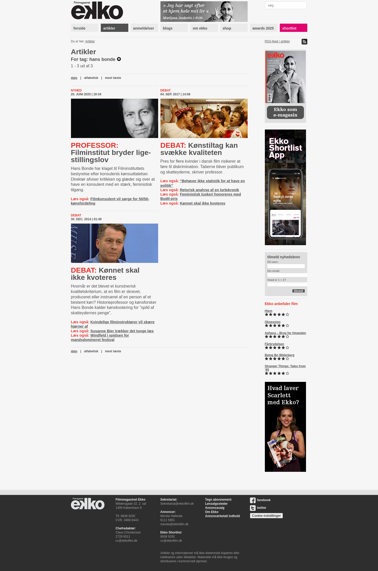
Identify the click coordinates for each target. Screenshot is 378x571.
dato (74, 78)
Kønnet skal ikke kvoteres (202, 203)
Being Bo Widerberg (279, 355)
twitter (258, 507)
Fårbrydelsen (274, 344)
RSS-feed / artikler (277, 41)
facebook (260, 500)
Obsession (273, 322)
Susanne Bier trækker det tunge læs (122, 331)
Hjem (268, 311)
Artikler (90, 41)
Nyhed (76, 90)
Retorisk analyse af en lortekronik (209, 190)
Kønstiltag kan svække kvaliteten (199, 148)
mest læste (113, 78)
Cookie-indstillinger (266, 516)
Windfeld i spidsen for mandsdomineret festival (100, 337)
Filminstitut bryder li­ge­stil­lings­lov (111, 152)
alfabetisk (91, 78)
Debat (165, 90)
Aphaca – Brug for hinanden (285, 333)
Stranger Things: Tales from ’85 (285, 368)
